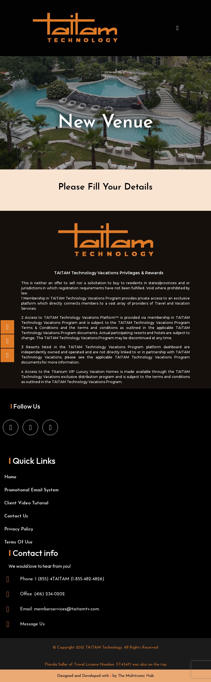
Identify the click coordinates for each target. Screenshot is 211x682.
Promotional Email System (31, 490)
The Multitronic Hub (136, 676)
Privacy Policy (18, 529)
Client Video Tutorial (26, 503)
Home (10, 477)
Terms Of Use (18, 542)
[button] (177, 28)
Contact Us (16, 516)
